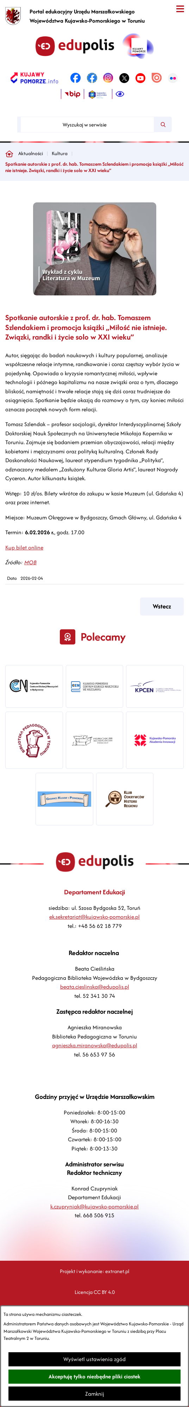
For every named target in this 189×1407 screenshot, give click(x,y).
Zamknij (94, 1394)
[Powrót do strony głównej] (9, 154)
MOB (30, 562)
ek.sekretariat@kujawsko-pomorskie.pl (94, 917)
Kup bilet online (24, 547)
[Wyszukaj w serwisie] (87, 125)
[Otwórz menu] (180, 9)
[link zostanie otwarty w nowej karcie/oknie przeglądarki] (34, 78)
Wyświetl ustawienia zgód (94, 1359)
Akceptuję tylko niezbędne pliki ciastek (94, 1376)
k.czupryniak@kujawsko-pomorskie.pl (94, 1206)
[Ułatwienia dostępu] (120, 94)
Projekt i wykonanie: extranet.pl (94, 1271)
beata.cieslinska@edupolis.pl (94, 987)
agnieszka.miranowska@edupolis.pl (94, 1045)
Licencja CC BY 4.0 (95, 1292)
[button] (94, 293)
